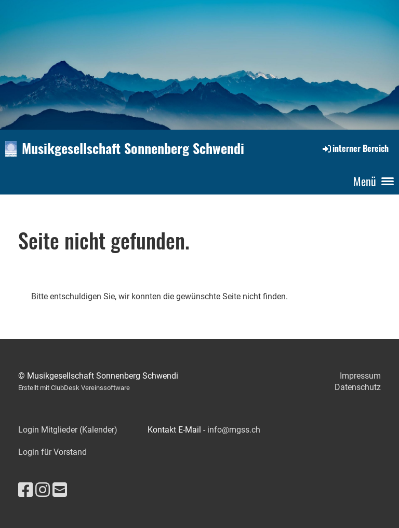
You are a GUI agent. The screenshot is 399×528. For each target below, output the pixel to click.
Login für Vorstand (52, 452)
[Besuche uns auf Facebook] (25, 490)
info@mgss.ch (233, 430)
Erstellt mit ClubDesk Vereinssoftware (74, 388)
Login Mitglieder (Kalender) (67, 430)
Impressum (360, 376)
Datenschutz (358, 387)
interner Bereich (355, 148)
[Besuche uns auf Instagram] (42, 490)
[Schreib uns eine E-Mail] (59, 490)
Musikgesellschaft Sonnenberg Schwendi (133, 148)
